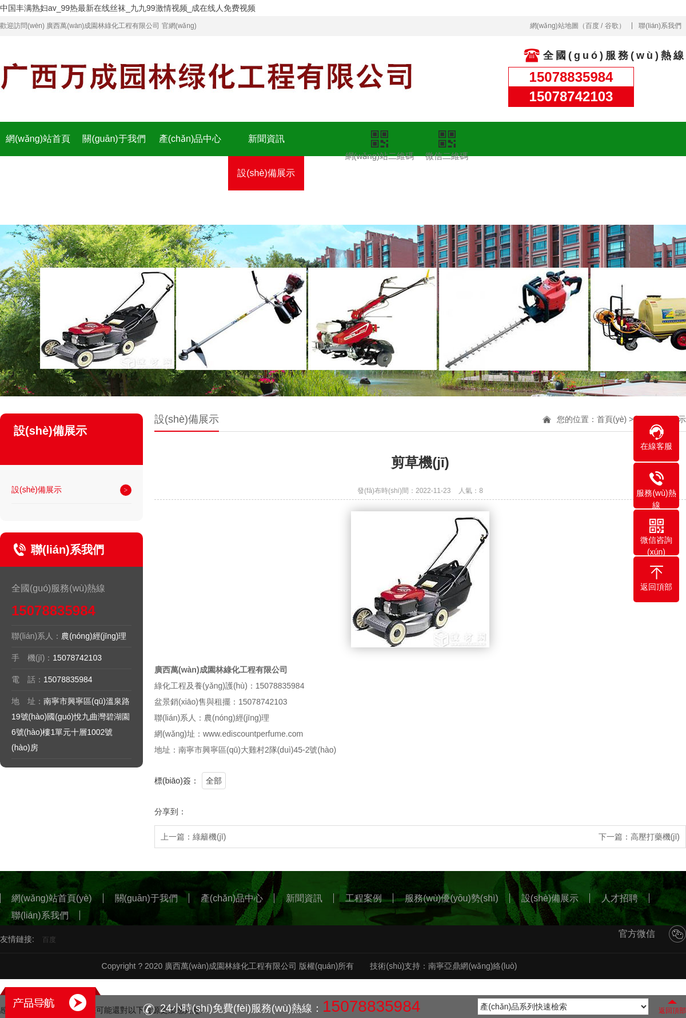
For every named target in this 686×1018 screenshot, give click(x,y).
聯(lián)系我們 (660, 26)
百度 (592, 26)
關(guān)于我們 (113, 139)
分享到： (170, 811)
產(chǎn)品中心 (190, 139)
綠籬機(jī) (209, 836)
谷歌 (612, 26)
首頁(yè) (612, 419)
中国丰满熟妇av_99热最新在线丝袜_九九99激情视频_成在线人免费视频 (128, 8)
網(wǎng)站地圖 (554, 26)
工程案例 (114, 173)
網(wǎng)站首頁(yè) (38, 156)
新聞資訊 (266, 139)
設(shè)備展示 (265, 173)
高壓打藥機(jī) (655, 836)
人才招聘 (342, 181)
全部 (214, 780)
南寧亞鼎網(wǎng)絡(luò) (472, 966)
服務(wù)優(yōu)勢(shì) (190, 190)
